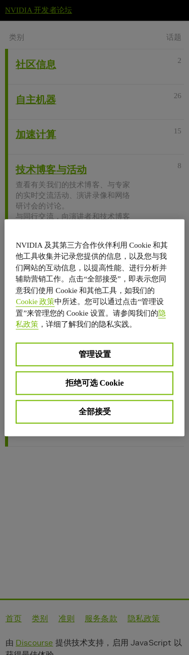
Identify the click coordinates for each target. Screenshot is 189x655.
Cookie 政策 (35, 302)
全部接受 (95, 411)
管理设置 (95, 353)
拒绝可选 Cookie (95, 382)
